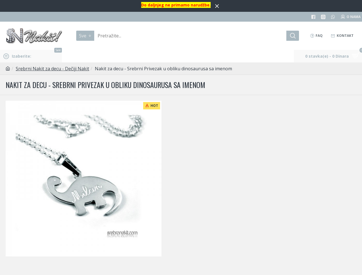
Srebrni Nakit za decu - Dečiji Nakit (52, 69)
